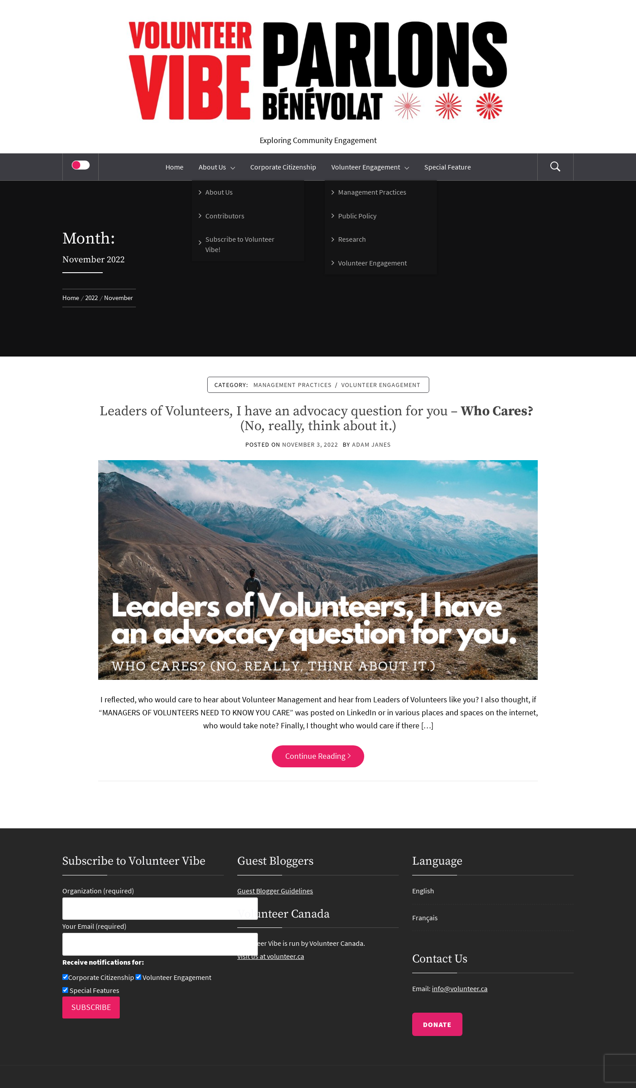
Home (174, 166)
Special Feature (447, 166)
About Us (217, 166)
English (423, 890)
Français (425, 917)
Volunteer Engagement (370, 166)
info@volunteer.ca (460, 988)
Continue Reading (318, 756)
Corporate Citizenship (283, 166)
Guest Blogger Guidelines (275, 890)
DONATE (437, 1024)
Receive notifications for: (103, 961)
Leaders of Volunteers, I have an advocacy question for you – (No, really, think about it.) (318, 419)
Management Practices (292, 385)
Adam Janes (371, 444)
